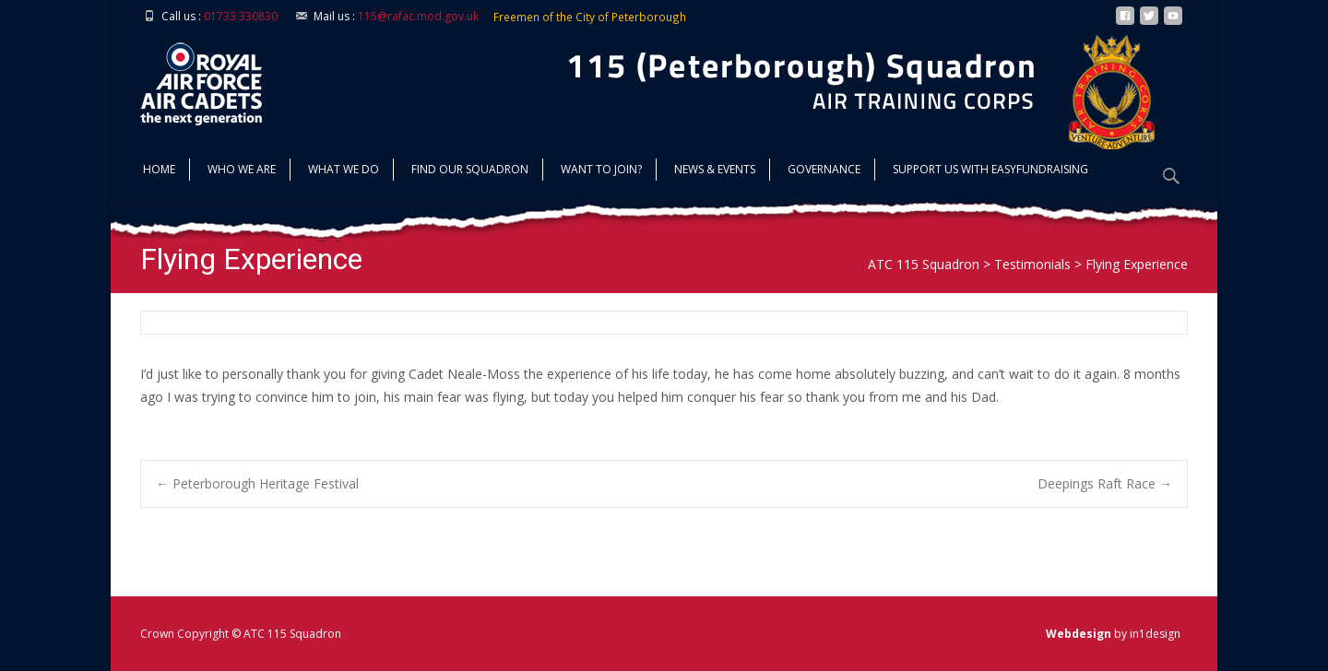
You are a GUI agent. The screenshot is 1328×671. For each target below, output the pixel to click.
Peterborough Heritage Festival (257, 483)
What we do (343, 171)
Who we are (242, 171)
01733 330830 (241, 16)
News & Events (714, 171)
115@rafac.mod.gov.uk (418, 16)
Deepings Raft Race (1105, 483)
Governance (824, 171)
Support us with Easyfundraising (990, 171)
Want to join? (601, 171)
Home (159, 171)
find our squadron (469, 171)
